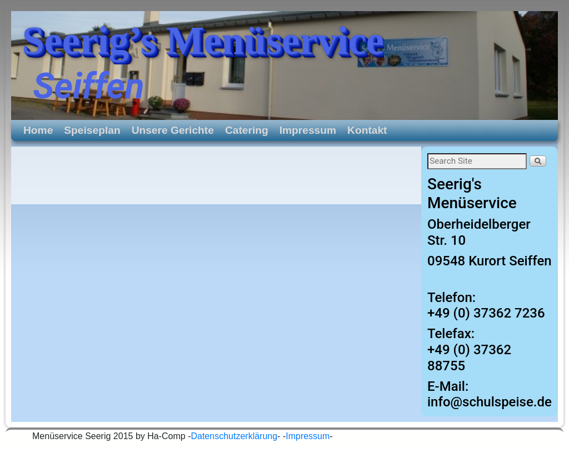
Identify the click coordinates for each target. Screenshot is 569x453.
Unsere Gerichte (173, 130)
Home (38, 130)
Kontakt (367, 130)
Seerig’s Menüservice (203, 40)
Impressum (307, 130)
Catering (246, 130)
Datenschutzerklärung (234, 436)
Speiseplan (92, 130)
